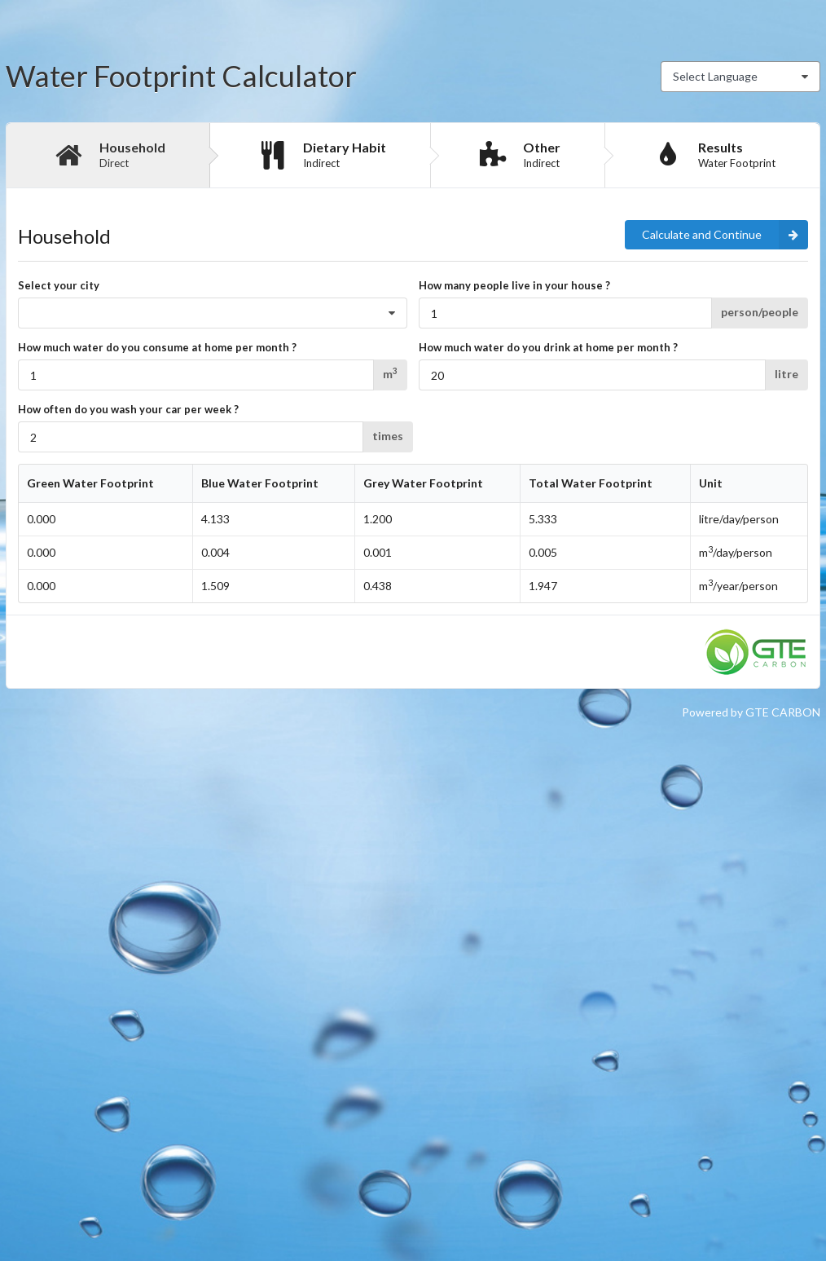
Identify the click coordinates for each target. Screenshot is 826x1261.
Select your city (58, 285)
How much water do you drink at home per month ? (548, 347)
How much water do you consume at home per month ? (157, 347)
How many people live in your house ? (514, 285)
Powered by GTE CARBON (751, 712)
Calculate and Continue (725, 234)
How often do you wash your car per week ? (128, 409)
